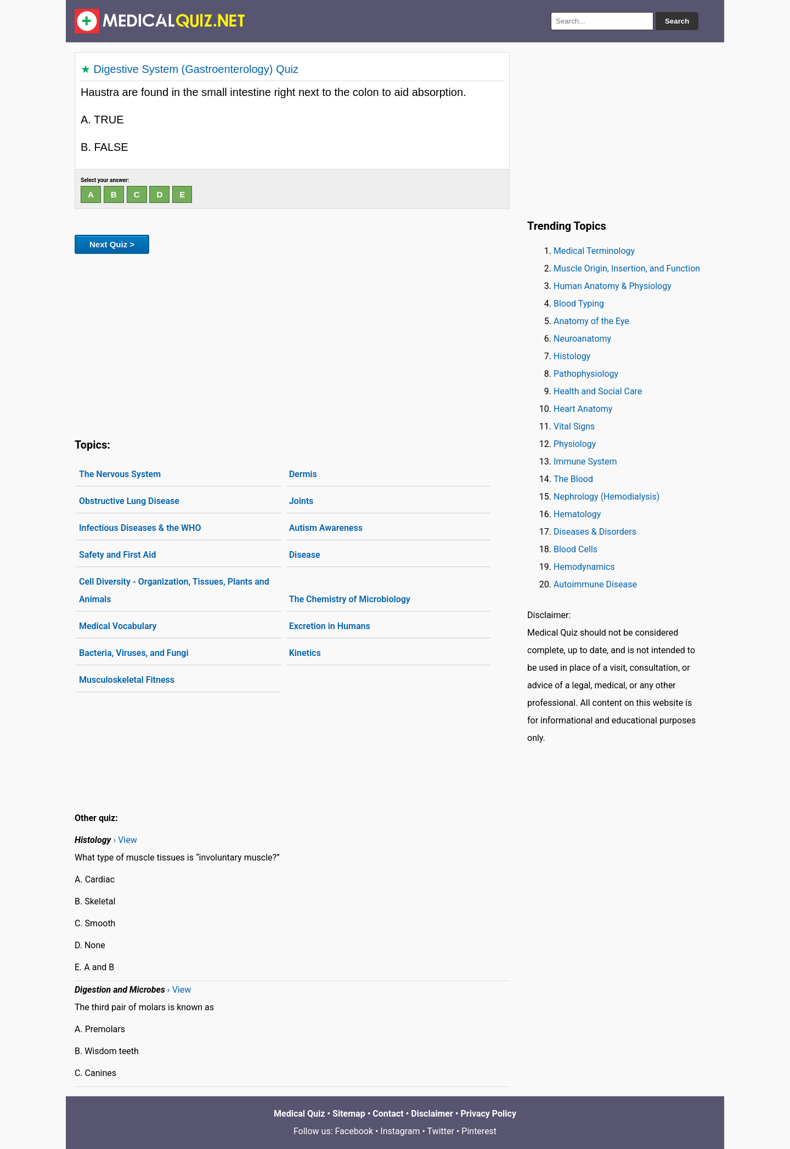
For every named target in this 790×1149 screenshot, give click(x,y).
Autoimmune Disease (595, 584)
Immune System (585, 461)
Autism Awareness (326, 528)
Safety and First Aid (117, 555)
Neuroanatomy (582, 338)
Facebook (354, 1131)
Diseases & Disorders (595, 532)
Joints (301, 501)
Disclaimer (432, 1113)
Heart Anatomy (583, 409)
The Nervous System (120, 474)
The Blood (573, 479)
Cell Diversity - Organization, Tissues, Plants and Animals (174, 590)
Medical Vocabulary (117, 626)
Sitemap (348, 1113)
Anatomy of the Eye (591, 321)
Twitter (440, 1131)
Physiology (575, 444)
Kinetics (305, 653)
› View (125, 840)
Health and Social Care (598, 391)
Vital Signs (574, 426)
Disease (304, 555)
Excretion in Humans (329, 626)
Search (677, 21)
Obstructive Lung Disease (129, 501)
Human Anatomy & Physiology (613, 286)
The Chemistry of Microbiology (349, 599)
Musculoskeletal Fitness (126, 680)
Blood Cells (575, 549)
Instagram (400, 1131)
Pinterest (478, 1131)
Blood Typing (579, 303)
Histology (572, 356)
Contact (388, 1113)
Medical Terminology (594, 251)
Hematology (577, 514)
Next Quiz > (111, 244)
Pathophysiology (586, 374)
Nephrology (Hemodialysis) (606, 496)
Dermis (303, 474)
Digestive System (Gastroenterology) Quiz (196, 69)
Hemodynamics (584, 567)
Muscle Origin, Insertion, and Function (627, 268)
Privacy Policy (488, 1113)
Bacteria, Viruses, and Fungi (134, 653)
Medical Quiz (299, 1113)
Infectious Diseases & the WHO (140, 528)
